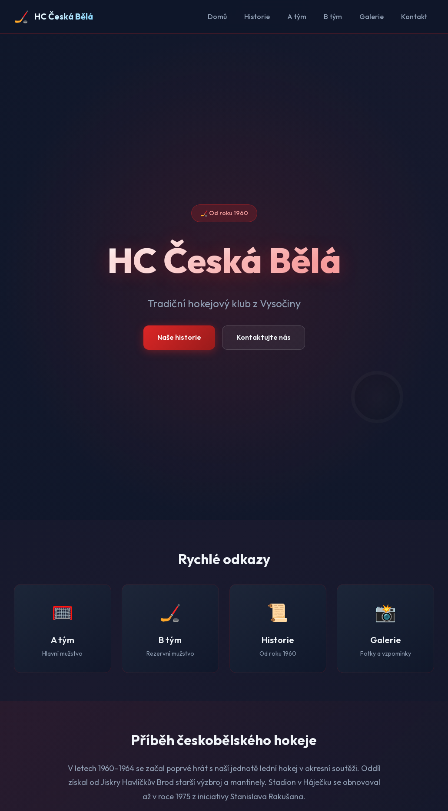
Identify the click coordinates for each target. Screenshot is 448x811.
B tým (333, 16)
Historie (257, 16)
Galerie (371, 16)
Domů (217, 16)
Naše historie (179, 337)
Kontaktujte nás (263, 337)
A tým (296, 16)
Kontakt (414, 16)
